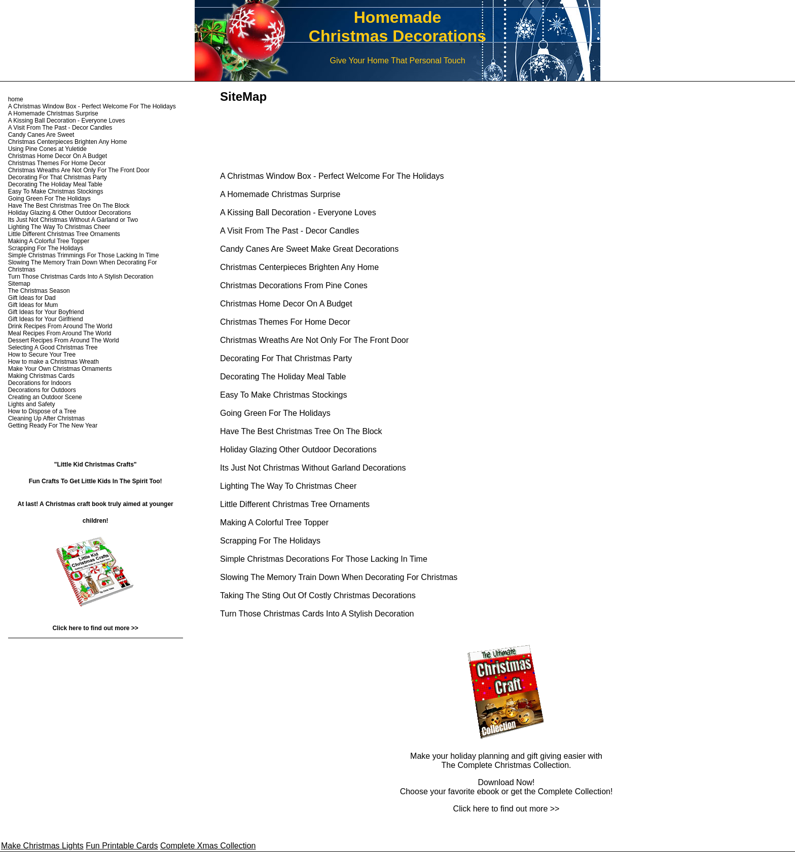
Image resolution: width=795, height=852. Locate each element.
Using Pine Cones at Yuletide (47, 148)
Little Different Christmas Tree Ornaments (295, 504)
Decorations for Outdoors (42, 390)
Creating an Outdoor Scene (45, 397)
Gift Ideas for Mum (33, 304)
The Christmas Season (39, 290)
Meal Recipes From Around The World (60, 333)
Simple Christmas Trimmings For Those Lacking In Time (83, 255)
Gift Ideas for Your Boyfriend (46, 312)
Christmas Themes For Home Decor (285, 322)
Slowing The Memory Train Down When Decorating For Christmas (338, 577)
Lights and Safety (31, 404)
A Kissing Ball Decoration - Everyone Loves (298, 212)
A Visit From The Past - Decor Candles (289, 230)
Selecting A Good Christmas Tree (53, 347)
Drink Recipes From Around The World (60, 326)
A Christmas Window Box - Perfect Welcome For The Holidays (332, 176)
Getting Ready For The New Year (53, 425)
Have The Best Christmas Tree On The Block (301, 431)
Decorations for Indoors (39, 382)
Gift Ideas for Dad (32, 297)
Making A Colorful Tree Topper (274, 522)
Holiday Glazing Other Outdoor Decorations (298, 449)
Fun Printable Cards (122, 845)
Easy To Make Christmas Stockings (283, 395)
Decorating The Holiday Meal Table (283, 376)
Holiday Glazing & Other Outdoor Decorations (69, 212)
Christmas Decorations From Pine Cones (294, 285)
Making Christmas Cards (41, 375)
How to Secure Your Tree (42, 354)
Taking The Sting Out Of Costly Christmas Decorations (318, 595)
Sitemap (19, 283)
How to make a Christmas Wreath (53, 361)
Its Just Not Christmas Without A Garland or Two (73, 219)
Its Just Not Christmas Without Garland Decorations (313, 467)
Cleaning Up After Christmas (46, 418)
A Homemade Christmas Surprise (280, 194)
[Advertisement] (338, 129)
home (15, 99)
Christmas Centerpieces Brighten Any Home (299, 267)
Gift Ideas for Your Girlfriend (45, 319)
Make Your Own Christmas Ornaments (60, 368)
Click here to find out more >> (506, 808)
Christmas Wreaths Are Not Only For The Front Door (314, 340)
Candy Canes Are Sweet (41, 134)
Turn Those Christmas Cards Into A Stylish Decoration (317, 613)
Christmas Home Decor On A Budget (286, 303)
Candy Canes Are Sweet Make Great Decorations (309, 249)
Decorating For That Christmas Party (286, 358)
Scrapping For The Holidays (270, 540)
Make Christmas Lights (42, 845)
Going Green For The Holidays (275, 413)
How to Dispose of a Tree (42, 411)
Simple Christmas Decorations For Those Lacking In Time (323, 559)
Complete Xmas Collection (208, 845)
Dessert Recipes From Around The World (63, 340)
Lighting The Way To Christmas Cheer (288, 486)
